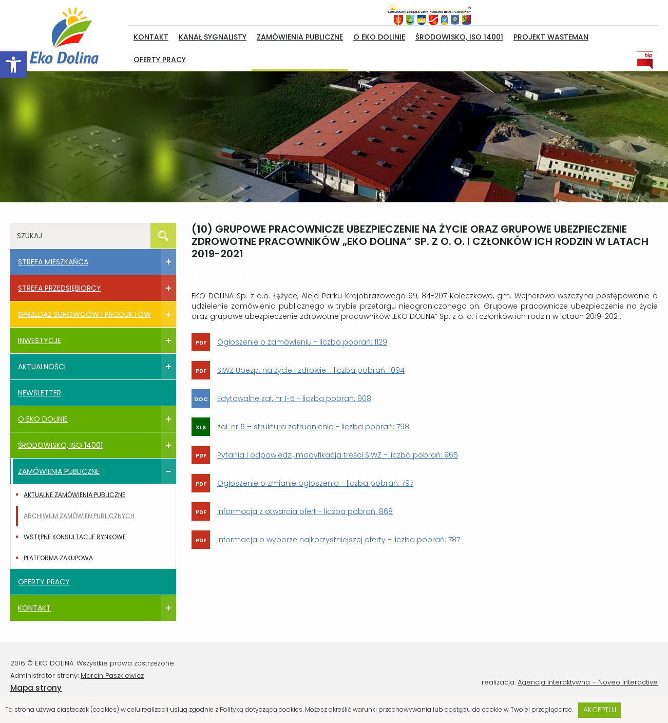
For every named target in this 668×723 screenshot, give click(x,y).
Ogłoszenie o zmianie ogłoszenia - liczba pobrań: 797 (315, 483)
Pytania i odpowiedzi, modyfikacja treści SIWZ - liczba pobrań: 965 (337, 455)
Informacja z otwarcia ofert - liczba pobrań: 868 (305, 511)
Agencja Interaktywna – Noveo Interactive (588, 682)
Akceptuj (599, 710)
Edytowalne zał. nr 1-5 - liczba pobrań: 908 (294, 398)
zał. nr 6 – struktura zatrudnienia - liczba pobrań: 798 (313, 427)
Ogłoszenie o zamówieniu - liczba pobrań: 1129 (302, 342)
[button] (13, 64)
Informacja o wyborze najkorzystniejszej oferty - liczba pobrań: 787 (338, 540)
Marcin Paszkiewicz (112, 675)
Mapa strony (36, 687)
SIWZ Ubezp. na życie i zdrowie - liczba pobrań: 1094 (311, 370)
